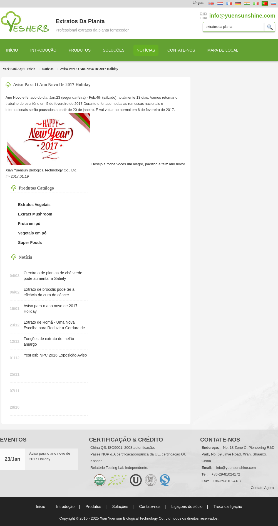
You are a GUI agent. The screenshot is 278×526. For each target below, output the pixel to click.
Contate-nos (181, 50)
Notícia (25, 257)
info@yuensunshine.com (236, 468)
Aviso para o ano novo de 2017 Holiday (89, 69)
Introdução (43, 50)
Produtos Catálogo (36, 188)
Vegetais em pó (32, 233)
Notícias (146, 50)
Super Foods (30, 242)
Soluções (114, 50)
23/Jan (12, 459)
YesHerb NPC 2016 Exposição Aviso (55, 355)
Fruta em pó (29, 223)
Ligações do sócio (186, 506)
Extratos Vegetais (34, 204)
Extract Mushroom (35, 214)
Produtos (80, 50)
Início (12, 50)
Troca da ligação (228, 506)
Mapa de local (222, 50)
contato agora (262, 488)
